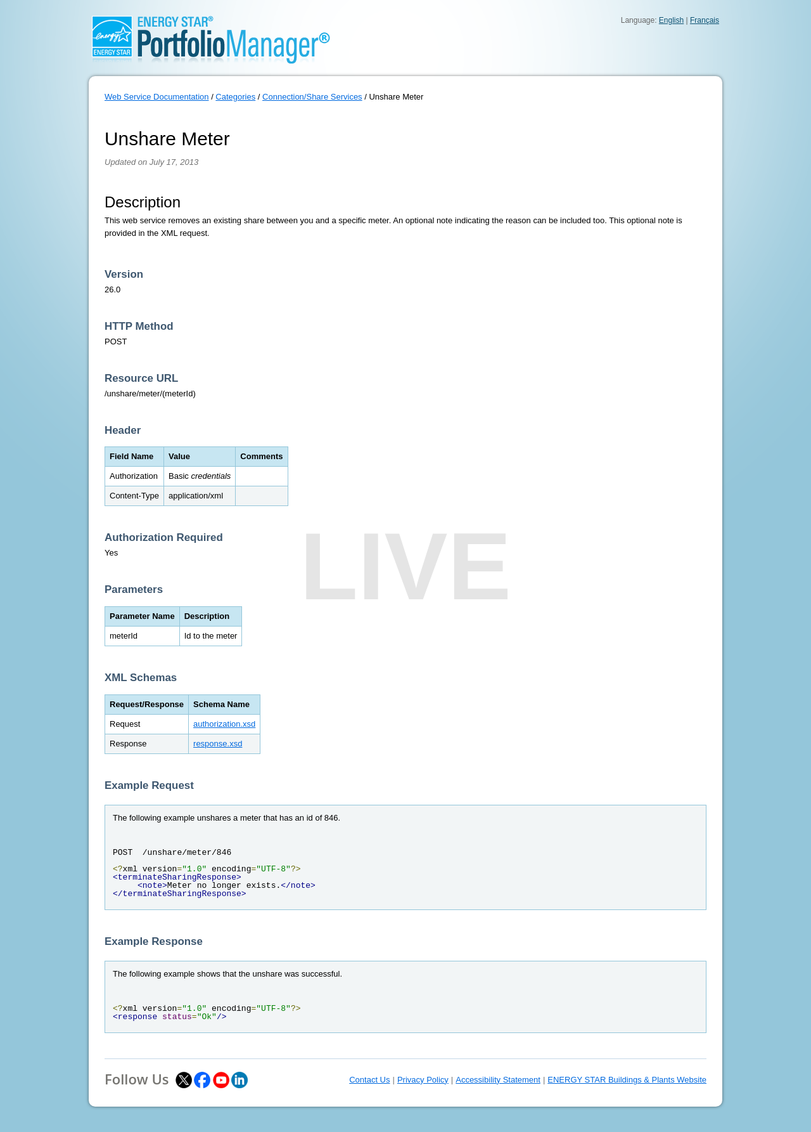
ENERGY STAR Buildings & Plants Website (626, 1079)
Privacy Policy (423, 1079)
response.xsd (217, 743)
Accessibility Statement (498, 1079)
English (671, 20)
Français (704, 20)
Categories (235, 96)
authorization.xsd (224, 724)
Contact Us (369, 1079)
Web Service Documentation (157, 96)
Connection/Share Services (312, 96)
